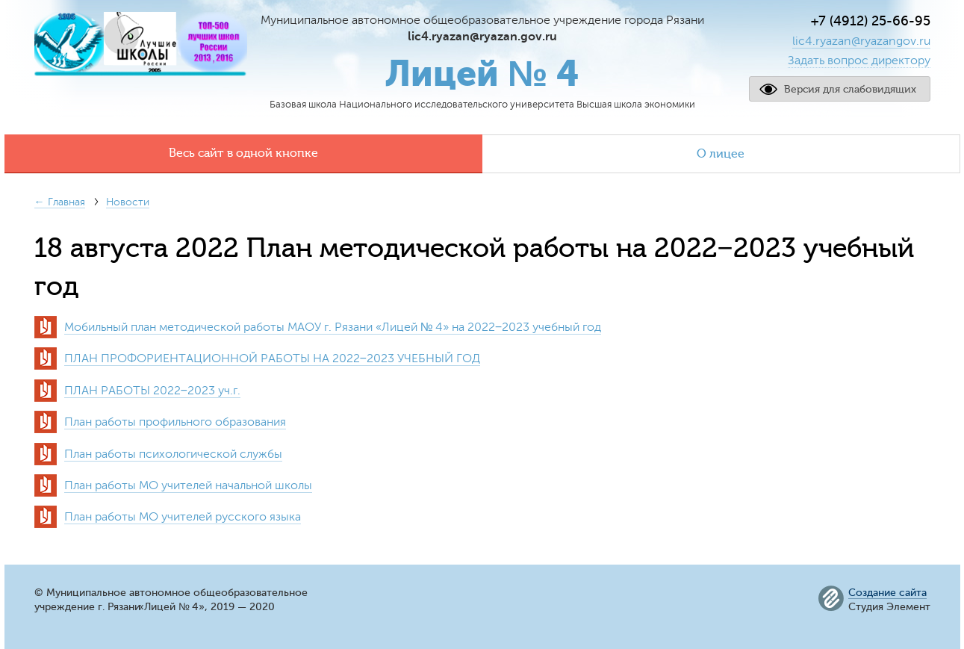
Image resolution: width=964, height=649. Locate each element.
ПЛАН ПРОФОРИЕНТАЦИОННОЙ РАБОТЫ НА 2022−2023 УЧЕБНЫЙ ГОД (272, 358)
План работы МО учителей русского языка (182, 517)
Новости (127, 202)
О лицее (720, 154)
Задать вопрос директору (859, 60)
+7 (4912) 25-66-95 (870, 20)
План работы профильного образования (175, 422)
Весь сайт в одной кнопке (243, 153)
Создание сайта (887, 593)
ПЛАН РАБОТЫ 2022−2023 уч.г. (152, 390)
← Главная (59, 202)
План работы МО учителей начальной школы (188, 485)
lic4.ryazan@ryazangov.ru (861, 41)
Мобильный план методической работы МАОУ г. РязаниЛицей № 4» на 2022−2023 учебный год (333, 327)
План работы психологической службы (173, 454)
